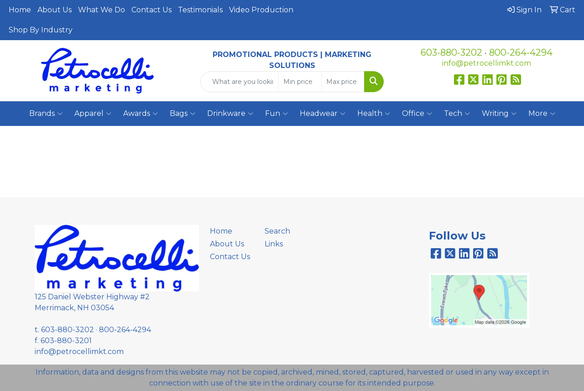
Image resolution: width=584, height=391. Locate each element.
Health (373, 113)
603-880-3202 (451, 52)
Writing (499, 113)
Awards (140, 113)
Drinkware (230, 113)
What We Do (101, 9)
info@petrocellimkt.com (486, 63)
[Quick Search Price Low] (300, 81)
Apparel (92, 113)
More (541, 113)
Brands (46, 113)
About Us (54, 9)
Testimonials (200, 9)
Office (417, 113)
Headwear (322, 113)
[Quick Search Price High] (343, 81)
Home (20, 9)
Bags (182, 113)
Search (277, 231)
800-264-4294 (521, 52)
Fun (276, 113)
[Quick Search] (239, 81)
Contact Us (151, 9)
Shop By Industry (41, 30)
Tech (457, 113)
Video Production (261, 9)
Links (274, 244)
